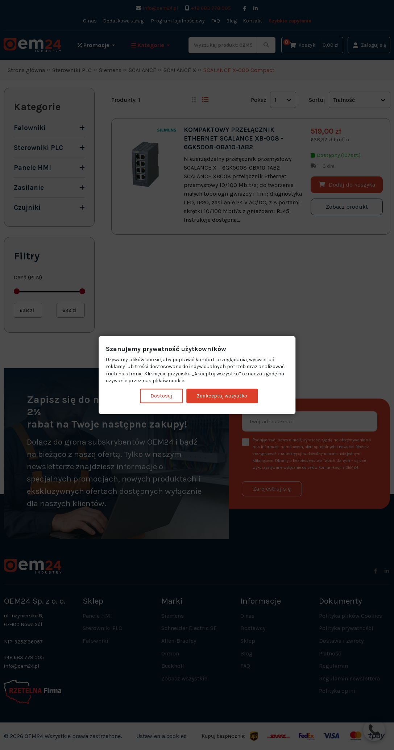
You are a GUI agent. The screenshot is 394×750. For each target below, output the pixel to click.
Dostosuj (161, 396)
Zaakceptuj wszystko (222, 396)
